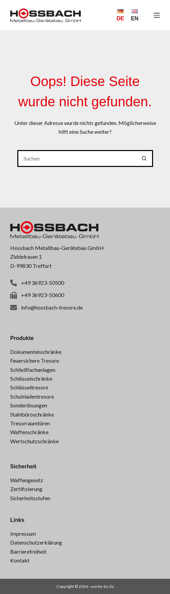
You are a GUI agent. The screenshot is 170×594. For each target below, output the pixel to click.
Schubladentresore (32, 396)
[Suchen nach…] (76, 158)
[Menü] (157, 15)
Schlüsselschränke (31, 378)
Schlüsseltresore (29, 387)
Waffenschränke (29, 432)
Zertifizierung (26, 489)
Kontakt (20, 560)
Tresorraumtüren (30, 423)
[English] (134, 15)
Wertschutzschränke (34, 441)
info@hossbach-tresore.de (52, 307)
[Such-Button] (144, 158)
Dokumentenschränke (35, 351)
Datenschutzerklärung (36, 542)
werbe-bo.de (102, 586)
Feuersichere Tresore (34, 360)
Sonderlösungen (28, 405)
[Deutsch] (120, 15)
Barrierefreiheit (28, 551)
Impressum (23, 533)
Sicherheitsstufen (30, 498)
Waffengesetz (26, 480)
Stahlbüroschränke (32, 414)
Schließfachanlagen (32, 369)
